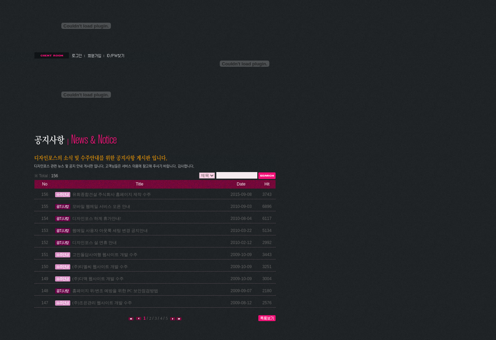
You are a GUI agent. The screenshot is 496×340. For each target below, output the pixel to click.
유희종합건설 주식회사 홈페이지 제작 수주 (111, 194)
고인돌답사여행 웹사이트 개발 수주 (104, 254)
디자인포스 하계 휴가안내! (96, 218)
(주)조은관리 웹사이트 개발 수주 (102, 302)
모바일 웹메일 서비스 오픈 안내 (101, 206)
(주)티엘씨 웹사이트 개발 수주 (100, 266)
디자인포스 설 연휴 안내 (94, 242)
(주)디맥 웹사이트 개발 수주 (98, 278)
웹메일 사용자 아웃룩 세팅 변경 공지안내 (110, 230)
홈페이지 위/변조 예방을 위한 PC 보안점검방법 (115, 290)
